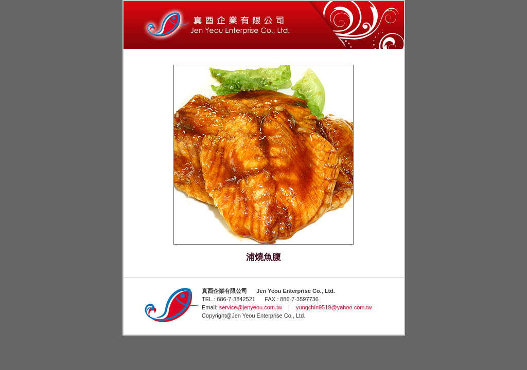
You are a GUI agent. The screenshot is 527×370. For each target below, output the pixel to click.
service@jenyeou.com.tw (250, 307)
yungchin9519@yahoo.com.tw (334, 307)
